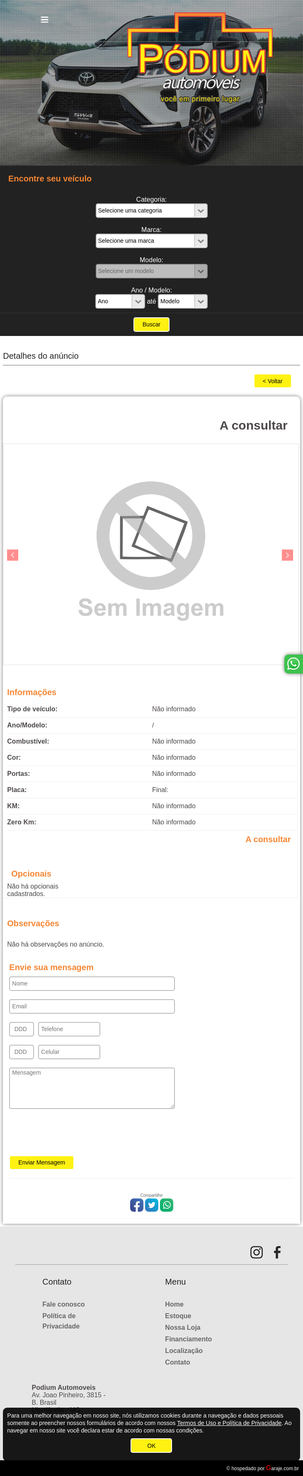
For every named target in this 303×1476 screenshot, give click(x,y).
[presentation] (72, 1135)
